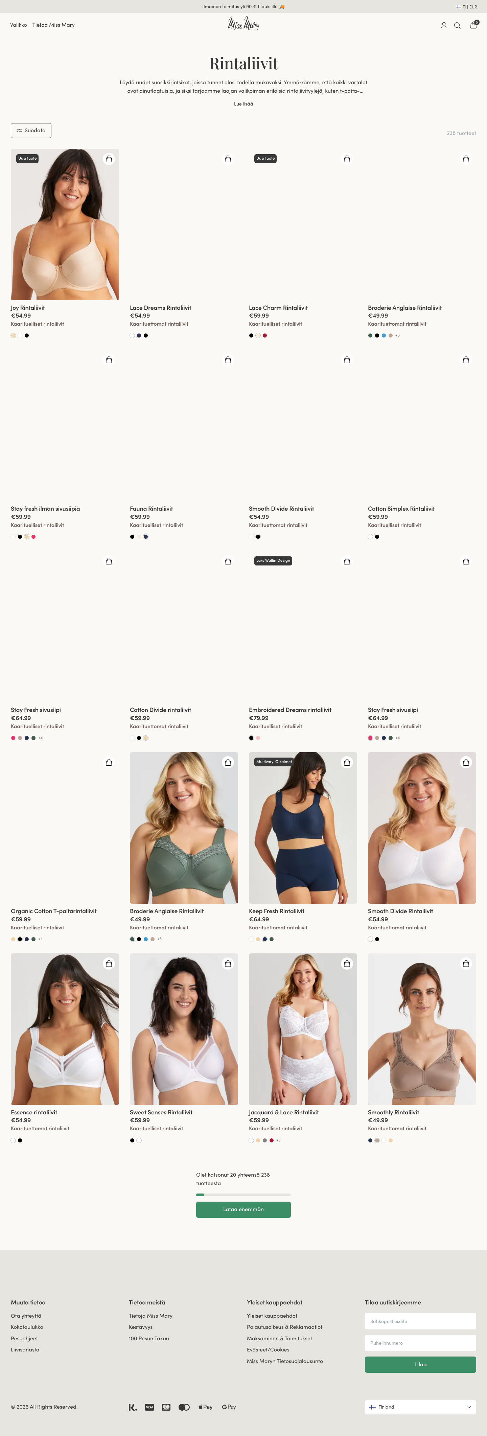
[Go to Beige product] (13, 335)
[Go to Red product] (265, 335)
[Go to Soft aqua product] (384, 335)
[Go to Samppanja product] (258, 335)
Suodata (31, 130)
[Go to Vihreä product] (132, 939)
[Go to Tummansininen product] (146, 537)
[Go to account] (444, 25)
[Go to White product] (20, 335)
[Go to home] (243, 24)
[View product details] (65, 319)
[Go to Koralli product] (370, 738)
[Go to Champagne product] (139, 537)
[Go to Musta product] (258, 537)
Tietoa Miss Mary (53, 25)
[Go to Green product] (370, 335)
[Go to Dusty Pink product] (258, 738)
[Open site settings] (466, 6)
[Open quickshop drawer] (109, 159)
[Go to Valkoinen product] (132, 335)
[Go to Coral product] (33, 537)
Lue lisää (243, 104)
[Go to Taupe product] (391, 335)
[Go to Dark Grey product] (265, 1140)
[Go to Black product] (27, 335)
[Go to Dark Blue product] (139, 335)
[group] (65, 224)
